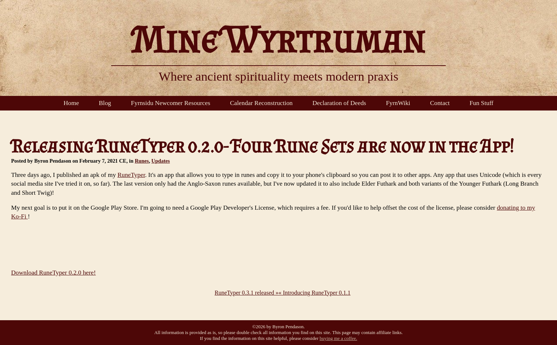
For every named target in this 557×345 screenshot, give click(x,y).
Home (71, 103)
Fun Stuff (482, 103)
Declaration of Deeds (339, 103)
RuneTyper (131, 174)
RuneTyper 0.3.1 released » (246, 293)
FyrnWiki (398, 103)
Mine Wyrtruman (278, 39)
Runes (142, 161)
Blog (105, 103)
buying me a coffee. (338, 338)
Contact (440, 103)
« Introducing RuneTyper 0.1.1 (314, 293)
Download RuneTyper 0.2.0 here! (53, 272)
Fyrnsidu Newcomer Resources (170, 103)
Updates (160, 161)
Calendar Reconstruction (261, 103)
